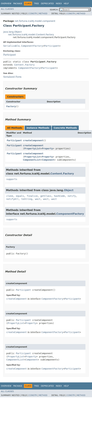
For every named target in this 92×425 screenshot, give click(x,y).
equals (20, 196)
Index (59, 3)
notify (72, 196)
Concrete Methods (65, 128)
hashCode (59, 196)
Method (43, 13)
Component (48, 160)
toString (26, 199)
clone (9, 196)
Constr (33, 13)
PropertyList (32, 148)
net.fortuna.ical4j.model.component (35, 21)
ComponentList (32, 160)
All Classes (7, 9)
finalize (32, 196)
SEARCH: (54, 10)
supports (11, 179)
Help (66, 3)
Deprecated (47, 3)
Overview (6, 3)
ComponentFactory (32, 46)
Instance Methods (38, 128)
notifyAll (12, 199)
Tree (36, 3)
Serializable (11, 46)
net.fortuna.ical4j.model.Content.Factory (31, 34)
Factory (11, 106)
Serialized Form (12, 77)
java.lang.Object (12, 32)
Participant (51, 46)
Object (69, 190)
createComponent (33, 140)
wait (37, 199)
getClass (45, 196)
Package (17, 3)
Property (47, 148)
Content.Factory (24, 64)
